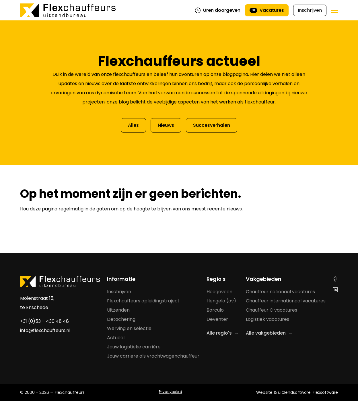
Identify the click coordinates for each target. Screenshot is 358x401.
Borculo (215, 310)
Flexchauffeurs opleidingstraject (143, 301)
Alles (133, 125)
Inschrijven (310, 10)
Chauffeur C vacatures (271, 310)
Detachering (121, 319)
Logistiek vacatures (267, 319)
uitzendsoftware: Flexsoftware (308, 392)
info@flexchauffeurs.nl (45, 330)
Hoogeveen (219, 291)
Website (264, 392)
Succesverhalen (211, 125)
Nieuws (166, 125)
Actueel (115, 337)
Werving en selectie (129, 328)
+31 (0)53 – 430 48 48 (44, 321)
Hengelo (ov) (221, 301)
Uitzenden (118, 310)
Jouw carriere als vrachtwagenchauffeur (153, 356)
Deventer (217, 319)
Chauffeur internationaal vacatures (286, 301)
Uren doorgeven (217, 10)
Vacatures (267, 10)
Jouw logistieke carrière (134, 347)
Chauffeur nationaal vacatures (280, 291)
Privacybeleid (170, 391)
